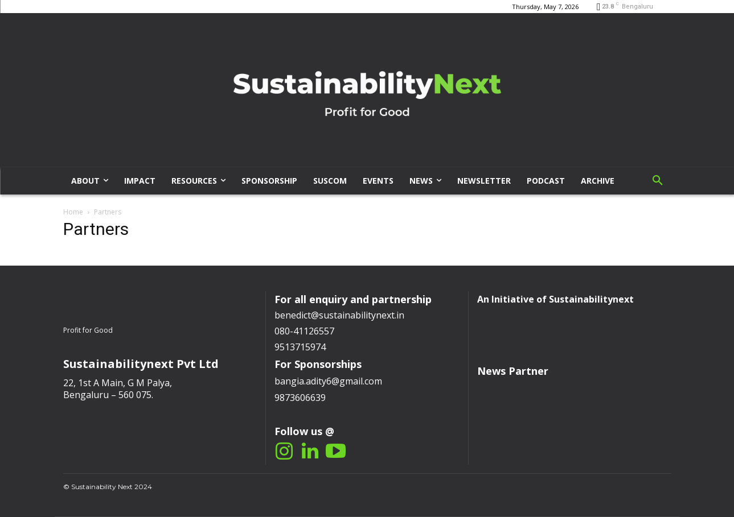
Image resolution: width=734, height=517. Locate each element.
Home (73, 212)
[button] (657, 181)
